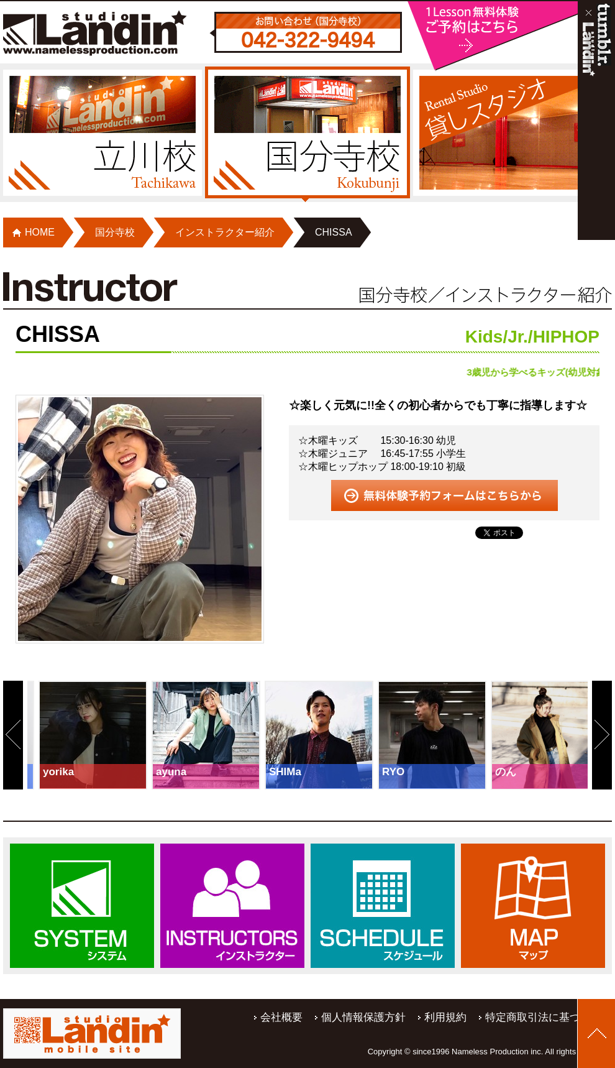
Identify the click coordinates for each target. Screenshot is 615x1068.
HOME (40, 232)
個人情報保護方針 (363, 1017)
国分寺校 (115, 232)
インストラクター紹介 (225, 232)
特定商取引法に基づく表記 (548, 1017)
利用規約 (445, 1017)
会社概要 (281, 1017)
